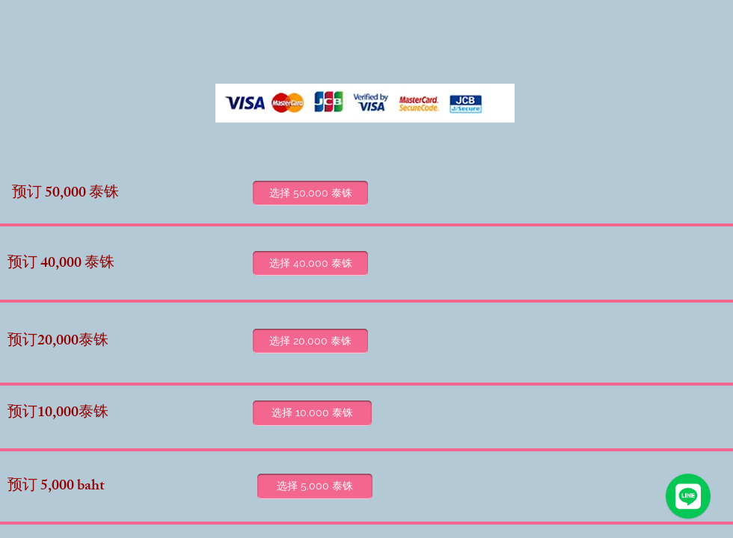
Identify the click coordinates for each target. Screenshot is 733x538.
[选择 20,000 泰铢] (310, 341)
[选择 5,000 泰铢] (314, 486)
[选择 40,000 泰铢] (310, 263)
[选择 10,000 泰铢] (312, 413)
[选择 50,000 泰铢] (310, 193)
